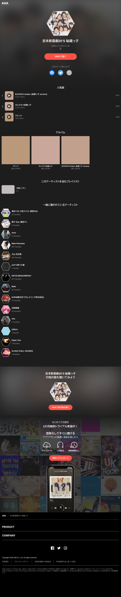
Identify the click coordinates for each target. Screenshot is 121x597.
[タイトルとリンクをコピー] (69, 72)
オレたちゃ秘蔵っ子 (45, 166)
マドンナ (16, 166)
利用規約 (5, 562)
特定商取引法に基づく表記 (66, 562)
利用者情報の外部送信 (43, 562)
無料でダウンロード (60, 458)
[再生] (9, 95)
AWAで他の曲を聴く (60, 407)
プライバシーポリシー (21, 562)
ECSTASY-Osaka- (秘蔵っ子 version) (75, 166)
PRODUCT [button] (8, 526)
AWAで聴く (60, 56)
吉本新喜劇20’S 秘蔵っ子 (19, 516)
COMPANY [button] (8, 535)
